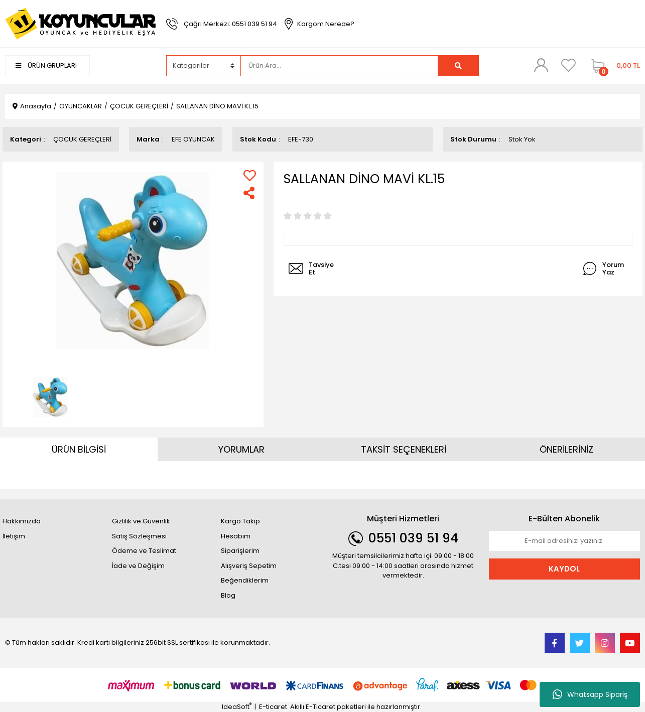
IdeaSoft (236, 706)
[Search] (339, 66)
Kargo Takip (240, 521)
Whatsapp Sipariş (590, 694)
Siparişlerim (240, 550)
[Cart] (613, 65)
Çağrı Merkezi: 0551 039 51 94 (230, 24)
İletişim (14, 536)
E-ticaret (273, 706)
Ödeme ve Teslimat (144, 550)
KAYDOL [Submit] (564, 568)
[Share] (249, 193)
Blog (228, 595)
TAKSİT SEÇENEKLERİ (403, 449)
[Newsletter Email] (564, 541)
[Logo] (80, 23)
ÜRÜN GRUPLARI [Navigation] (46, 65)
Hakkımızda (22, 521)
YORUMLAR (241, 449)
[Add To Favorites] (249, 175)
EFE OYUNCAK (193, 139)
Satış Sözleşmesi (139, 536)
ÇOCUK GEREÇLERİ (82, 139)
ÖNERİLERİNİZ (566, 449)
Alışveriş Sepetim (249, 566)
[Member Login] (541, 65)
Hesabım (235, 536)
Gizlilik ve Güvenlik (141, 521)
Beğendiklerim (245, 580)
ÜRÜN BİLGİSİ (79, 449)
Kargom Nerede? (325, 24)
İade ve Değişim (138, 566)
